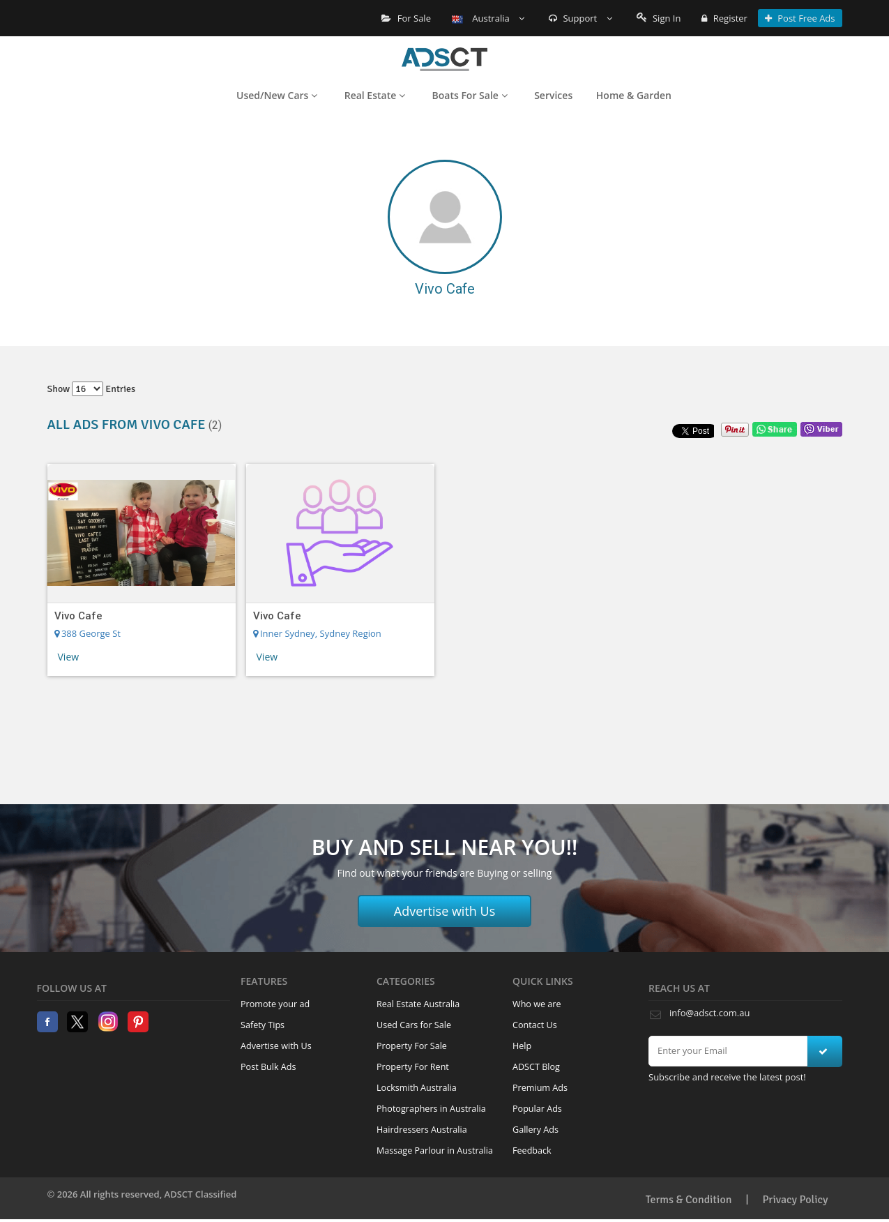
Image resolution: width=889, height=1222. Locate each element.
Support (580, 18)
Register (724, 18)
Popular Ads (537, 1109)
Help (521, 1046)
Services (553, 95)
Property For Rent (413, 1067)
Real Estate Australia (418, 1004)
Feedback (532, 1150)
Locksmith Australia (417, 1088)
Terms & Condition (689, 1200)
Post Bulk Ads (268, 1067)
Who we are (536, 1004)
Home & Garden (633, 95)
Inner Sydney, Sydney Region (317, 633)
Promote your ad (275, 1004)
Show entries (91, 389)
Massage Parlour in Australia (435, 1150)
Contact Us (534, 1025)
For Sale (406, 18)
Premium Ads (540, 1088)
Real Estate (374, 95)
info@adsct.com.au (709, 1012)
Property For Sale (412, 1046)
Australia (488, 18)
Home (444, 59)
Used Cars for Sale (414, 1025)
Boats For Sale (470, 95)
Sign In (659, 18)
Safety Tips (262, 1025)
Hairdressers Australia (422, 1130)
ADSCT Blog (536, 1067)
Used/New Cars (276, 95)
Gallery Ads (535, 1130)
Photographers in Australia (431, 1109)
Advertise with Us (445, 911)
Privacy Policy (795, 1200)
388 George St (87, 633)
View (68, 656)
